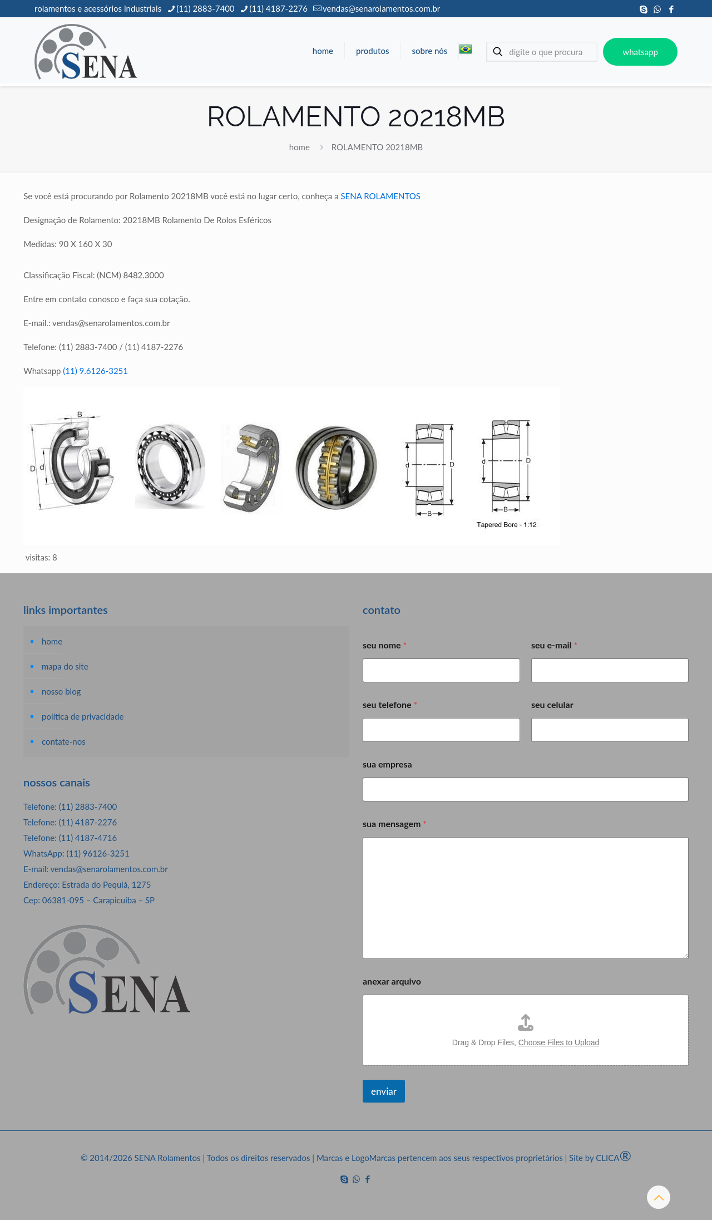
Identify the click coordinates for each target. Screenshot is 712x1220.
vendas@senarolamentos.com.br (108, 869)
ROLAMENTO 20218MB (377, 147)
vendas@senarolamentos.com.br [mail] (381, 8)
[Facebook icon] (671, 9)
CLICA (613, 1158)
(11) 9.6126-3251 (95, 371)
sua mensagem (395, 823)
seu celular (552, 704)
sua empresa (387, 764)
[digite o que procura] (541, 52)
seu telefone (390, 704)
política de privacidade (82, 716)
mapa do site (65, 666)
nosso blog (61, 691)
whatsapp (640, 52)
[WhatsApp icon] (657, 9)
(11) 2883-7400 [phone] (205, 8)
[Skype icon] (643, 9)
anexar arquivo (392, 981)
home (299, 147)
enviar (384, 1091)
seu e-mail (554, 644)
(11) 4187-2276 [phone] (279, 8)
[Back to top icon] (658, 1197)
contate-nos (64, 741)
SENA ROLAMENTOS (380, 196)
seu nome (385, 644)
